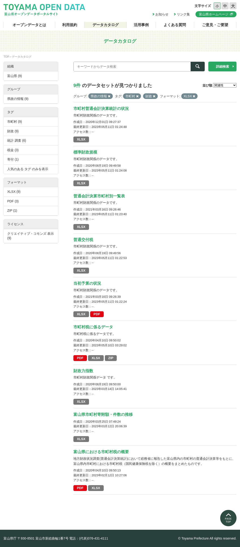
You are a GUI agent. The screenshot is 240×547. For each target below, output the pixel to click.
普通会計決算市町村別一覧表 (99, 196)
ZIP (110, 358)
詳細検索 (222, 66)
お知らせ (161, 14)
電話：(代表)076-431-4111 (88, 538)
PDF (97, 314)
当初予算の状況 (87, 283)
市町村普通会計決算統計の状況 (101, 108)
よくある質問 (175, 25)
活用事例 (141, 25)
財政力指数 (83, 371)
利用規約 (69, 25)
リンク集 (183, 14)
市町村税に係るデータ (93, 327)
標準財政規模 (85, 152)
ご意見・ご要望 (215, 25)
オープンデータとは (29, 25)
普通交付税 (83, 240)
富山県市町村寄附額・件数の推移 (103, 414)
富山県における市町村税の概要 (101, 452)
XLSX (81, 139)
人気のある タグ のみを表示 (27, 169)
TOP (6, 56)
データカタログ (106, 25)
